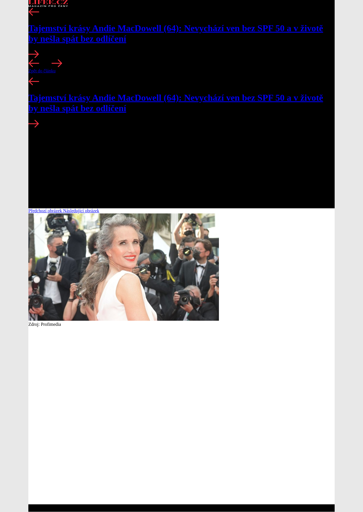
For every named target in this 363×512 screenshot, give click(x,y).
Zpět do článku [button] (42, 70)
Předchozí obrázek (45, 210)
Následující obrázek (81, 210)
